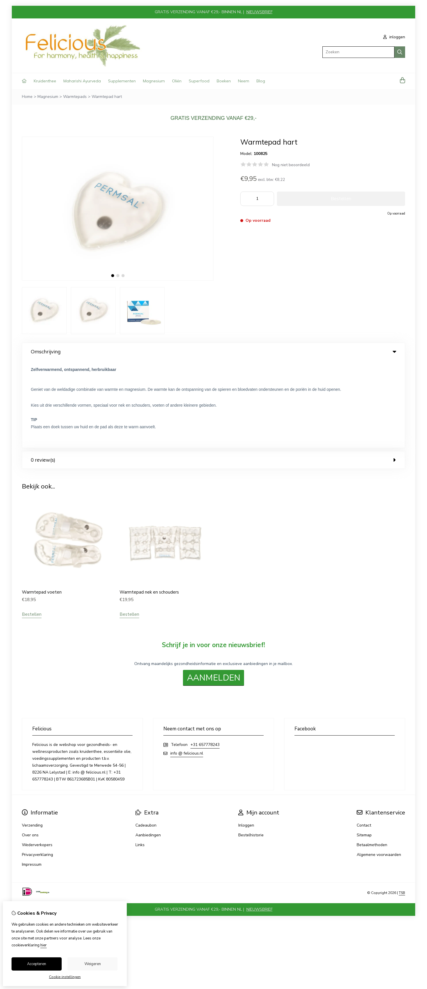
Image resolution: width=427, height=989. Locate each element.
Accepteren (36, 964)
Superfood (199, 81)
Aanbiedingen (148, 747)
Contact (364, 737)
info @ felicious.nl (186, 665)
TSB (402, 805)
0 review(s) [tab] (213, 372)
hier (43, 945)
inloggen (394, 37)
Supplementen (122, 81)
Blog (260, 81)
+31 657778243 (205, 657)
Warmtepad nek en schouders (149, 504)
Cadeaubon (145, 737)
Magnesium (154, 81)
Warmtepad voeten (42, 504)
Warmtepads (75, 96)
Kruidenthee (45, 81)
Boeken (224, 81)
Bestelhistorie (251, 747)
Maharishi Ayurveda (82, 81)
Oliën (177, 81)
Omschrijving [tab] (213, 351)
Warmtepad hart (107, 96)
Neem (243, 81)
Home (27, 96)
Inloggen (246, 737)
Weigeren (92, 964)
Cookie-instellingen (65, 977)
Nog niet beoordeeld (291, 165)
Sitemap (364, 747)
